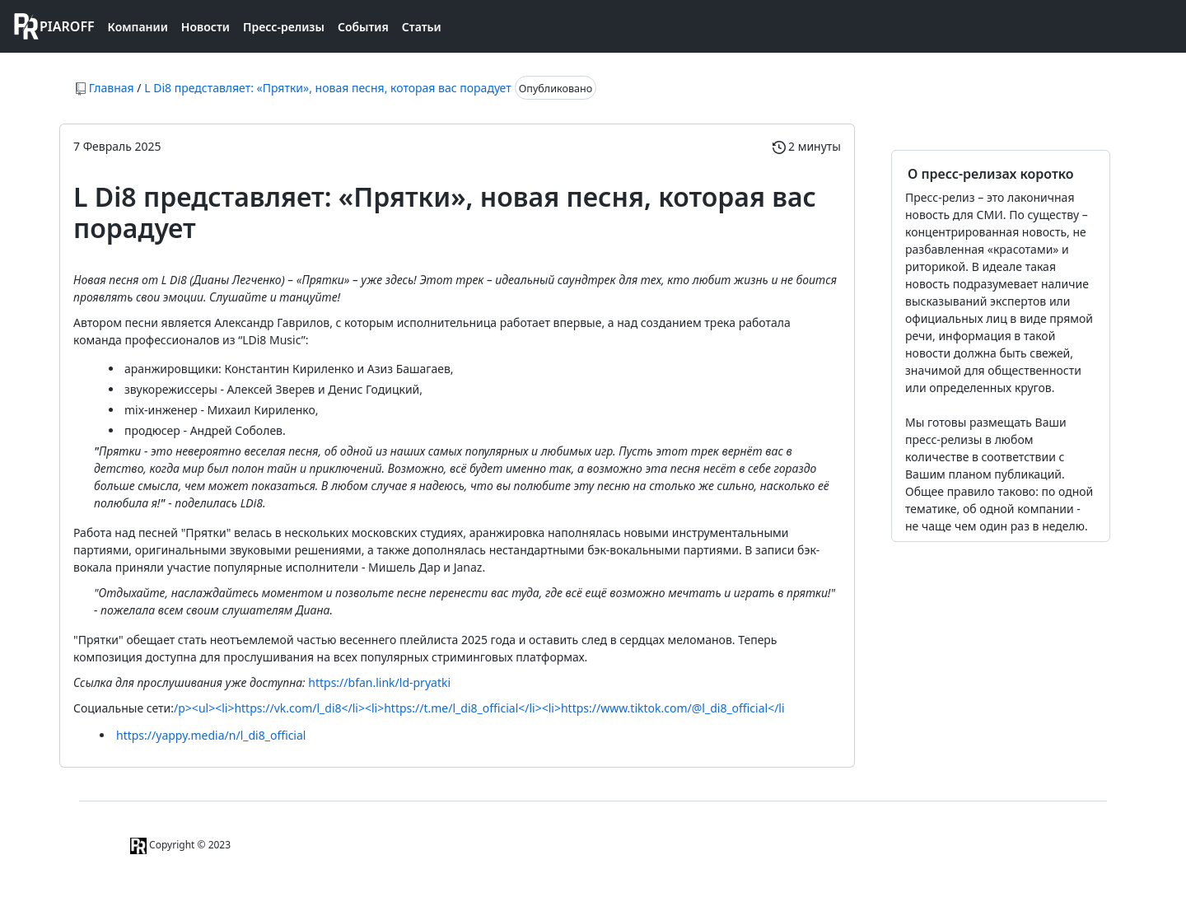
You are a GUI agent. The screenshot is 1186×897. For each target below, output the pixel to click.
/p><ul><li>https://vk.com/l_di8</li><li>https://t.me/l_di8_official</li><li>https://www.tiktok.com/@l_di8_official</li (479, 708)
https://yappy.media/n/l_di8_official (211, 735)
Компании (138, 27)
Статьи (421, 27)
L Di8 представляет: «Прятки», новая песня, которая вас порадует (327, 88)
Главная (111, 88)
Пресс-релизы (284, 27)
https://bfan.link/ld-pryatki (379, 682)
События (363, 27)
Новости (205, 27)
